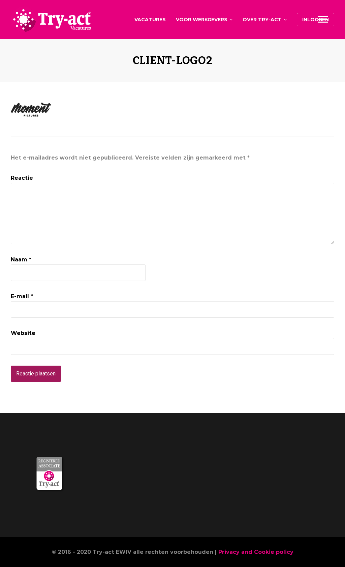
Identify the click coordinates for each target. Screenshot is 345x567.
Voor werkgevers (201, 20)
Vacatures (150, 20)
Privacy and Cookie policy (255, 552)
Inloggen (315, 20)
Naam (21, 259)
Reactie (22, 178)
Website (23, 333)
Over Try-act (262, 20)
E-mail (22, 296)
